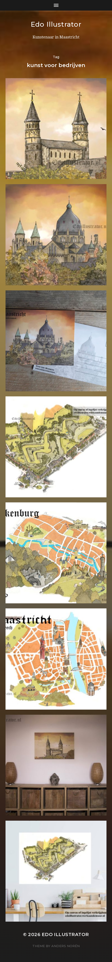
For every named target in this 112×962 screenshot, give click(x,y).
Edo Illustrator (56, 24)
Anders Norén (65, 946)
